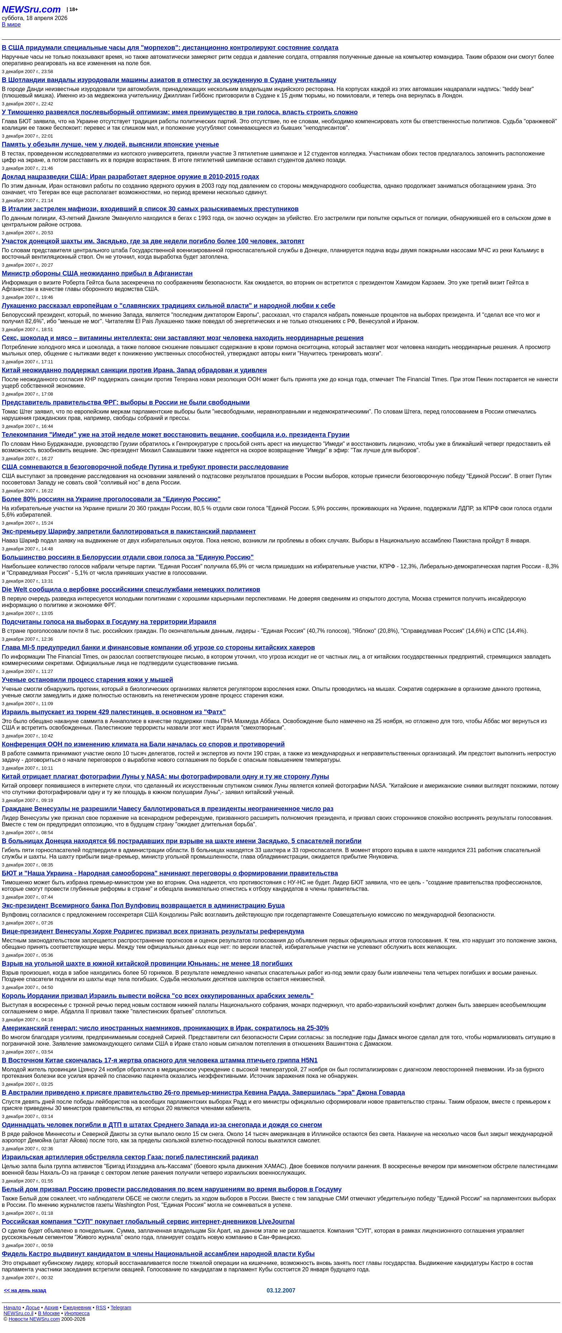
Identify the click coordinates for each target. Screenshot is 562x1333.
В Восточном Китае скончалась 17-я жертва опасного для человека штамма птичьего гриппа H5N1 (160, 1060)
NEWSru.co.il (18, 1313)
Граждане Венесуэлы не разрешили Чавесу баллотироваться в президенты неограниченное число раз (168, 808)
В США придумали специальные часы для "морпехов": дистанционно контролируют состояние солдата (170, 47)
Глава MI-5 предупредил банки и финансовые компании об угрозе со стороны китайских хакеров (158, 647)
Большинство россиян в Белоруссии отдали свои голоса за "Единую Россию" (128, 557)
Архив (51, 1307)
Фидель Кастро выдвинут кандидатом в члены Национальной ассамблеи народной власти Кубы (158, 1253)
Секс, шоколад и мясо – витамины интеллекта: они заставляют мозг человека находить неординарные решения (183, 337)
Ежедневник (77, 1307)
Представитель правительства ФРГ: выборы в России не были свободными (126, 402)
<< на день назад (25, 1290)
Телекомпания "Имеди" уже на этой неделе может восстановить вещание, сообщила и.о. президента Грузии (175, 434)
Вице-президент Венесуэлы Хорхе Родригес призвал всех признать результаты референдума (153, 931)
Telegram (121, 1307)
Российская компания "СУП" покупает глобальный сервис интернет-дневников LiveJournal (148, 1221)
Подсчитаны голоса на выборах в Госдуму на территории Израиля (109, 621)
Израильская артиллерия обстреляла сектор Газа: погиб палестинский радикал (130, 1157)
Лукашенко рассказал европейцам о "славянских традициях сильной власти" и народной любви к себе (168, 305)
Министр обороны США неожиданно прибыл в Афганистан (97, 273)
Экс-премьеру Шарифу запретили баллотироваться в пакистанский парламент (129, 531)
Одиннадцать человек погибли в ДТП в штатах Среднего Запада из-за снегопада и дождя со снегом (162, 1124)
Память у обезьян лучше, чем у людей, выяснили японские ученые (110, 144)
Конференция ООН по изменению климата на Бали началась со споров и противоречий (143, 744)
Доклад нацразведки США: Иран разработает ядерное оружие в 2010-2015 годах (130, 176)
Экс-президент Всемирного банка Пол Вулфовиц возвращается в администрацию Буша (143, 905)
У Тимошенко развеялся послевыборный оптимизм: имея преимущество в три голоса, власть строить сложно (180, 112)
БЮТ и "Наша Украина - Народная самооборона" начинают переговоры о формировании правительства (170, 873)
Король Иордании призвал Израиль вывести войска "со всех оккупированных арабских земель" (158, 995)
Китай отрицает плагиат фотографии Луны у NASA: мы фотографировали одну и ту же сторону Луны (165, 776)
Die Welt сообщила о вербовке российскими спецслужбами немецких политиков (131, 589)
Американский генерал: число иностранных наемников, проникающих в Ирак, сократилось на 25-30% (165, 1028)
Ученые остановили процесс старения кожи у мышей (87, 679)
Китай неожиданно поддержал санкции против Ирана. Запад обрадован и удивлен (134, 370)
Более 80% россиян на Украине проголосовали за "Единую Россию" (111, 499)
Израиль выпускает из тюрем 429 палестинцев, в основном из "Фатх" (114, 712)
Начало (12, 1307)
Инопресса (77, 1313)
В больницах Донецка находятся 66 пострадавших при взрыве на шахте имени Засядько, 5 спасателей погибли (182, 841)
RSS (101, 1307)
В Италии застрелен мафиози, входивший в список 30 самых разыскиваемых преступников (150, 208)
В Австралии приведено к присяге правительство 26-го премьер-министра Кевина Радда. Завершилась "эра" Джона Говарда (203, 1092)
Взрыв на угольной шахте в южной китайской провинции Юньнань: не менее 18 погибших (147, 963)
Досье (32, 1307)
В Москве (49, 1313)
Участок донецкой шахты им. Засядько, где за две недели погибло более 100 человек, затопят (153, 241)
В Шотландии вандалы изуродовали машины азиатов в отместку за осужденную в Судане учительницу (169, 79)
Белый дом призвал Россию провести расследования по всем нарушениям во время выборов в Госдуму (172, 1189)
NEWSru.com (31, 9)
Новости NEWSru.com (34, 1319)
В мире (11, 25)
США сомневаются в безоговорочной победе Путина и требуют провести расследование (145, 466)
